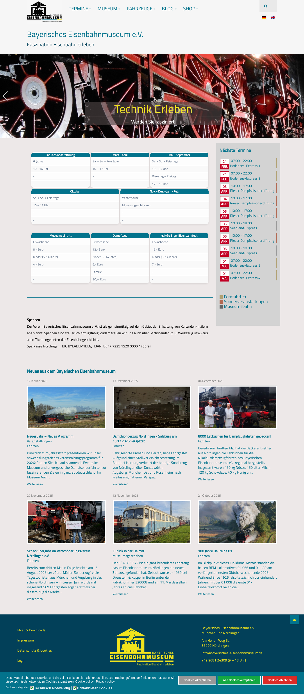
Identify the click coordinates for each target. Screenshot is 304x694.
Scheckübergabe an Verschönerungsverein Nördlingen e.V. (58, 553)
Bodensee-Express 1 (245, 165)
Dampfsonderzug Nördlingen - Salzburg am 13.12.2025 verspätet (145, 438)
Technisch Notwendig (52, 688)
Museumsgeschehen (128, 555)
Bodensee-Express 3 (245, 265)
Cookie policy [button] (84, 681)
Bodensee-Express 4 (245, 277)
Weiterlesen (35, 484)
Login (21, 660)
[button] (147, 134)
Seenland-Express (243, 228)
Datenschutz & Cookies (34, 650)
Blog (169, 8)
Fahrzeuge (141, 8)
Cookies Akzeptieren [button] (197, 680)
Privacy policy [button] (105, 681)
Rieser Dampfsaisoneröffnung (252, 190)
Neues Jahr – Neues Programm (50, 436)
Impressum (25, 640)
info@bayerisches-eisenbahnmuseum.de (232, 653)
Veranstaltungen (39, 441)
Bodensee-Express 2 (245, 178)
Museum (109, 8)
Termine (80, 8)
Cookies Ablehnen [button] (279, 680)
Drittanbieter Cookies (94, 688)
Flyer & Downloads (31, 630)
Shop (190, 8)
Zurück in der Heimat (128, 551)
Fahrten (33, 446)
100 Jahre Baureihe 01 (215, 551)
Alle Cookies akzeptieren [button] (239, 680)
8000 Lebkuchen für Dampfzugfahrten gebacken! (234, 436)
